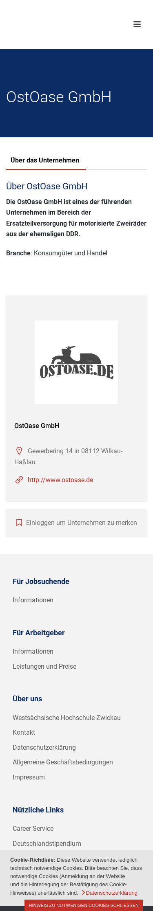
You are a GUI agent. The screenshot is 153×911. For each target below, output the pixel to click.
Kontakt (24, 732)
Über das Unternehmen (45, 160)
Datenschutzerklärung (44, 747)
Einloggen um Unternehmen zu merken (81, 523)
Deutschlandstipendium (47, 843)
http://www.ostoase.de (60, 480)
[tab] (45, 161)
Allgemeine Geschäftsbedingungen (63, 762)
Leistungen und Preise (44, 666)
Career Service (33, 828)
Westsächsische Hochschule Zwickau (67, 718)
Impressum (29, 777)
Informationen (33, 600)
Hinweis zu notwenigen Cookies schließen (84, 905)
